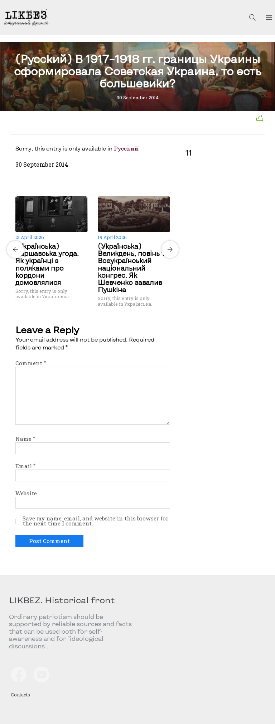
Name (25, 438)
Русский (126, 148)
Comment (30, 363)
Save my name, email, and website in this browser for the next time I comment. (95, 521)
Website (26, 493)
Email (25, 466)
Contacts (20, 694)
